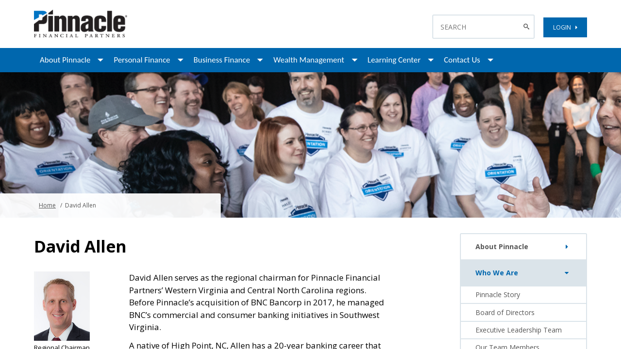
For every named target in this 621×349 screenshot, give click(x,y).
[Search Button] (528, 27)
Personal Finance (142, 60)
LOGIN (565, 27)
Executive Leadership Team (518, 329)
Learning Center (394, 60)
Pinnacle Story (497, 294)
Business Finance (222, 60)
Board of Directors (505, 312)
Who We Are (524, 273)
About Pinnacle (65, 60)
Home (47, 205)
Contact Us (462, 60)
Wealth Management (308, 60)
